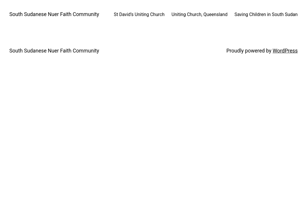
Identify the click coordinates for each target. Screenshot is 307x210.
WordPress (285, 51)
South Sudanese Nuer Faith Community (54, 14)
